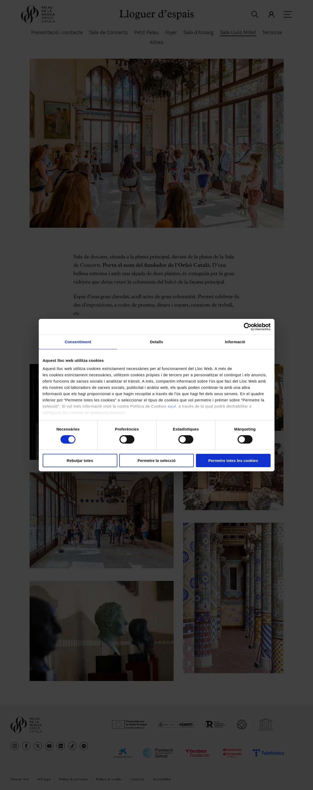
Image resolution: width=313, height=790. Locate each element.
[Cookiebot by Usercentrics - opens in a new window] (248, 326)
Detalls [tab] (156, 341)
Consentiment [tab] (78, 341)
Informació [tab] (235, 341)
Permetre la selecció (156, 460)
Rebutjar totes (80, 460)
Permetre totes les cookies (233, 460)
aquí (172, 406)
